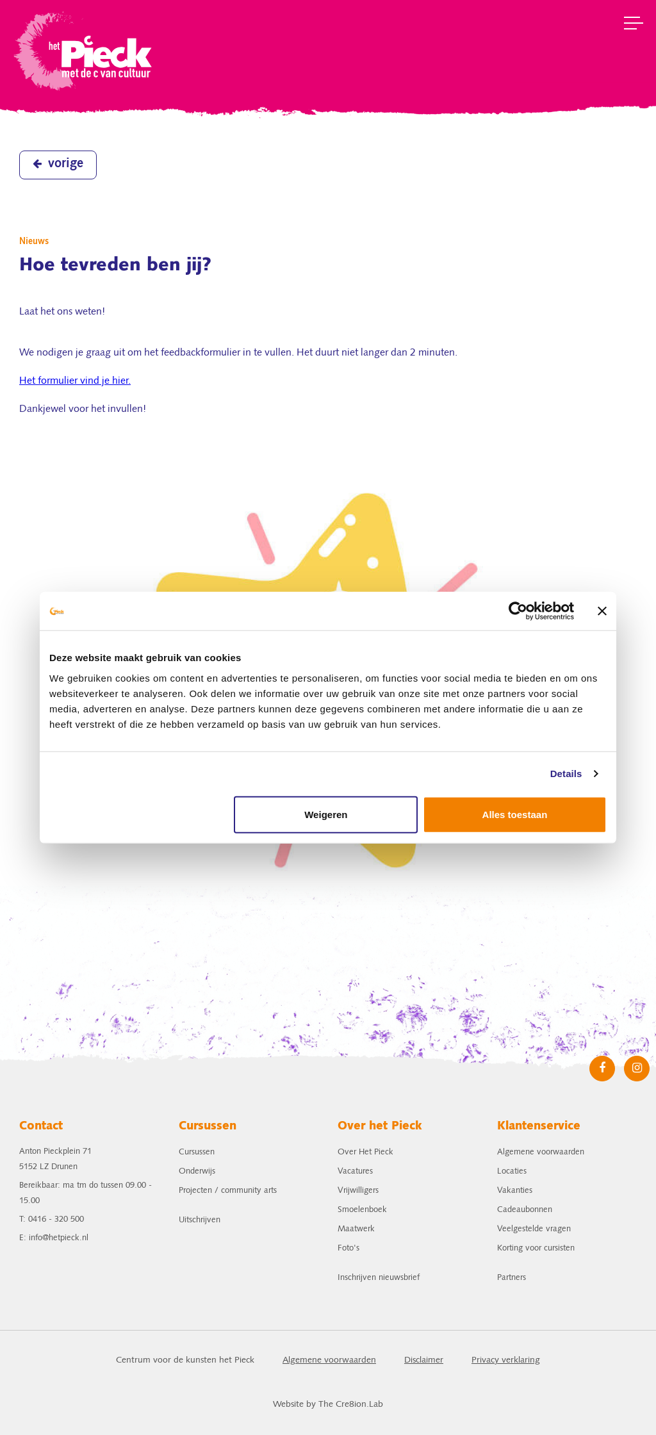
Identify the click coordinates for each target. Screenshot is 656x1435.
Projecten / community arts (228, 1190)
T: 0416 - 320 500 (51, 1219)
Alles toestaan (515, 813)
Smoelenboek (362, 1210)
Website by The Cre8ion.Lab (328, 1404)
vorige (58, 164)
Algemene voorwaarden (540, 1152)
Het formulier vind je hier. (75, 381)
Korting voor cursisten (536, 1248)
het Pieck (84, 49)
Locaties (512, 1171)
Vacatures (355, 1171)
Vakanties (514, 1190)
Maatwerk (356, 1229)
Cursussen (197, 1152)
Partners (511, 1278)
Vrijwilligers (358, 1190)
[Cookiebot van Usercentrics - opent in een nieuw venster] (518, 611)
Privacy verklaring (506, 1360)
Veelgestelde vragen (534, 1229)
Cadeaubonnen (524, 1210)
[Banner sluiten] (602, 611)
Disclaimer (423, 1360)
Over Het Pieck (365, 1152)
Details (566, 773)
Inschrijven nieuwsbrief (379, 1278)
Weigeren (325, 813)
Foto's (348, 1248)
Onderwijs (197, 1171)
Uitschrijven (199, 1220)
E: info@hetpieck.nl (53, 1238)
